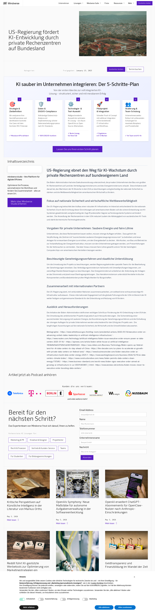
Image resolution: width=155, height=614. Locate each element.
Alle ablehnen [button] (104, 607)
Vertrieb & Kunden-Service (43, 448)
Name (82, 419)
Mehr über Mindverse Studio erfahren (21, 202)
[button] (134, 577)
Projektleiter (58, 440)
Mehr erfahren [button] (29, 607)
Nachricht (84, 447)
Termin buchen (135, 69)
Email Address (86, 410)
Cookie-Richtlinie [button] (97, 583)
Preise (107, 3)
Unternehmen (63, 3)
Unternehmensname (89, 438)
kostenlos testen (116, 69)
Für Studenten (17, 456)
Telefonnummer (87, 428)
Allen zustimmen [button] (125, 607)
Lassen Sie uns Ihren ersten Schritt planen (77, 149)
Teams (63, 448)
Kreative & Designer (38, 440)
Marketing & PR (17, 440)
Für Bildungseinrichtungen (40, 456)
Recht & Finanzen (18, 448)
